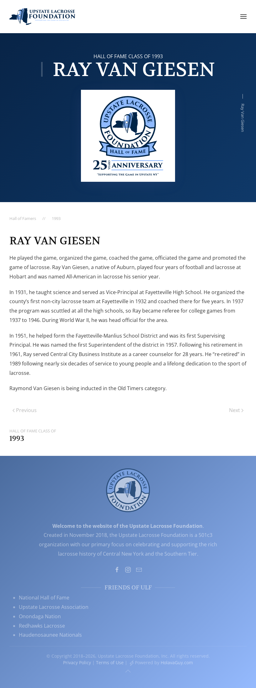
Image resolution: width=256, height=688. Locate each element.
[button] (243, 16)
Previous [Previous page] (25, 410)
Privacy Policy (77, 662)
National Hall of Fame (44, 597)
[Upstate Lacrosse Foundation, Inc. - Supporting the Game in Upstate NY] (128, 489)
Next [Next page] (236, 410)
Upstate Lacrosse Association (53, 607)
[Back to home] (42, 16)
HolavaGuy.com (177, 662)
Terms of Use (110, 662)
